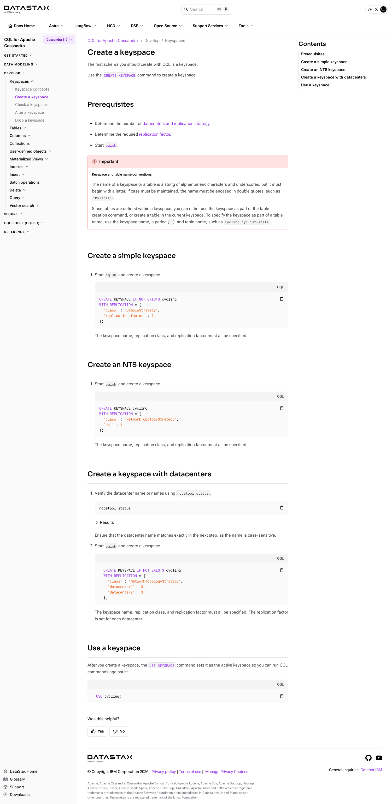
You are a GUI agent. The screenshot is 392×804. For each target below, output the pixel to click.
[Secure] (38, 214)
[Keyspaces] (41, 82)
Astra (57, 25)
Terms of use (190, 772)
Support (13, 787)
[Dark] (376, 9)
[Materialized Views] (41, 159)
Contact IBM (371, 770)
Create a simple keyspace (131, 255)
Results (107, 522)
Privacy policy (163, 772)
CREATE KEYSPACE (119, 75)
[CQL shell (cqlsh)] (38, 223)
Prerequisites (110, 104)
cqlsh (111, 145)
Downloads (16, 795)
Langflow (85, 25)
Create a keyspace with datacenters (149, 474)
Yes (97, 731)
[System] (383, 9)
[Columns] (41, 136)
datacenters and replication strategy (176, 123)
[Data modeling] (38, 64)
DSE (137, 25)
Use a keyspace (114, 648)
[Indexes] (41, 167)
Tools (246, 25)
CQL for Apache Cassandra (112, 40)
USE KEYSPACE (161, 665)
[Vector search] (41, 206)
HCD (114, 25)
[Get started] (38, 55)
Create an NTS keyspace (129, 365)
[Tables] (41, 128)
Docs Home (21, 26)
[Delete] (41, 190)
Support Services (211, 25)
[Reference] (38, 231)
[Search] (207, 9)
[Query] (41, 198)
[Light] (370, 9)
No (119, 731)
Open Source (168, 25)
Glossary (14, 779)
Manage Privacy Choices (226, 772)
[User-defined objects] (41, 151)
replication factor (154, 134)
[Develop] (38, 73)
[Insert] (41, 175)
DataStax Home (20, 772)
